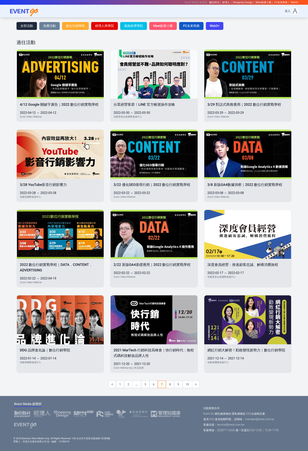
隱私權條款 (239, 413)
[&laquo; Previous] (112, 384)
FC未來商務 (281, 2)
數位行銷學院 (75, 26)
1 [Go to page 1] (120, 384)
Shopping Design (242, 2)
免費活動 (49, 26)
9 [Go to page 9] (178, 384)
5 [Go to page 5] (145, 384)
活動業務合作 (211, 408)
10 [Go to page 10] (187, 384)
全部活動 (26, 26)
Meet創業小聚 (263, 2)
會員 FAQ (208, 419)
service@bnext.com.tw (231, 424)
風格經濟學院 (133, 26)
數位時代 (214, 2)
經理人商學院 (104, 26)
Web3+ (295, 2)
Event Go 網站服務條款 (217, 413)
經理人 (226, 2)
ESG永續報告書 (255, 413)
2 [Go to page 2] (128, 384)
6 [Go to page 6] (153, 384)
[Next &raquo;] (196, 384)
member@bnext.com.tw (259, 419)
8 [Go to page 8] (170, 384)
